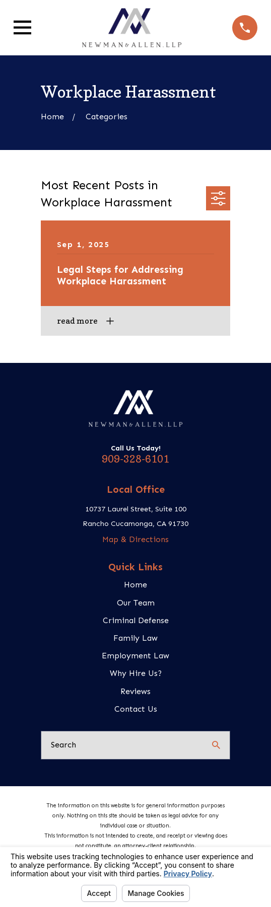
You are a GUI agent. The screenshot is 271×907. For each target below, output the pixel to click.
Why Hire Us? (136, 673)
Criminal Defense (136, 620)
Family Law (135, 638)
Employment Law (135, 655)
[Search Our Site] (216, 745)
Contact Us (135, 709)
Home (135, 584)
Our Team (136, 603)
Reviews (135, 691)
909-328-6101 (135, 459)
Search (63, 744)
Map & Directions (135, 539)
